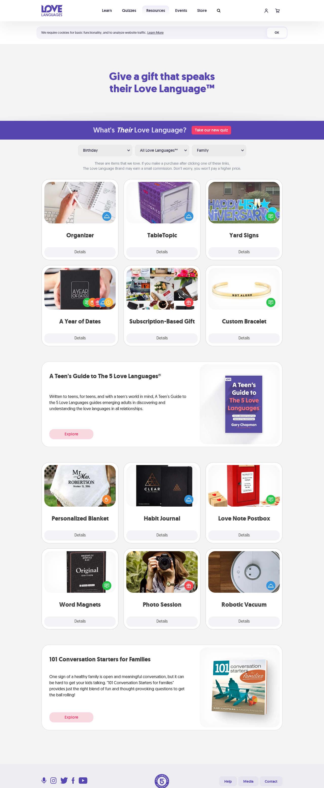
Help (228, 781)
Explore (71, 434)
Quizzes (129, 10)
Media (248, 781)
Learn (107, 10)
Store (202, 10)
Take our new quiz (211, 130)
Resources (155, 10)
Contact (271, 781)
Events (181, 10)
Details (80, 252)
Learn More (155, 32)
